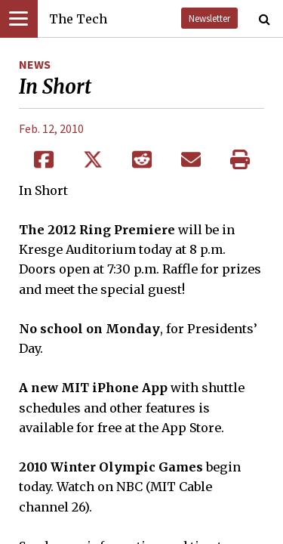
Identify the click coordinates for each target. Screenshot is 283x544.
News (35, 64)
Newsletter (209, 18)
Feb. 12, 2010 (51, 128)
